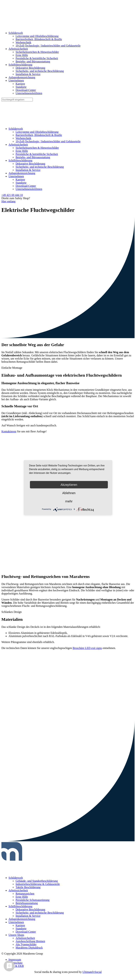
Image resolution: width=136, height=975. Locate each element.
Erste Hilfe (22, 55)
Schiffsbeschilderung (20, 64)
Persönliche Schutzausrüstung (33, 899)
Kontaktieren (8, 431)
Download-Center (26, 90)
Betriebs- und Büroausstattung (33, 61)
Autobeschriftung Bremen (30, 941)
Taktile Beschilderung (28, 887)
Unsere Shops (16, 934)
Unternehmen (16, 80)
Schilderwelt (15, 32)
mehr (68, 501)
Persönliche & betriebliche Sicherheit (37, 58)
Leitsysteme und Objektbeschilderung (37, 36)
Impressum (14, 959)
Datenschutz (15, 962)
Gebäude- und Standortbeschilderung (37, 880)
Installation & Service (28, 74)
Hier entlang (8, 201)
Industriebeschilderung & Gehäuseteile (38, 884)
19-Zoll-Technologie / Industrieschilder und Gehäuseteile (48, 45)
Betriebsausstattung (27, 903)
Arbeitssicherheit (18, 48)
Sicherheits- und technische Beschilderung (40, 71)
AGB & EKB (16, 965)
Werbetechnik (23, 42)
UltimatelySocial (92, 971)
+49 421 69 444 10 (12, 195)
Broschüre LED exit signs (87, 648)
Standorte (21, 86)
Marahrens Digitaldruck (29, 947)
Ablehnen (68, 493)
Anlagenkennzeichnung (21, 77)
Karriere (20, 83)
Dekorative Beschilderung (30, 67)
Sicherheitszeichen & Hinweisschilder (37, 51)
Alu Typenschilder (26, 944)
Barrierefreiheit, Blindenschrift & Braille (39, 39)
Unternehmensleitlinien (29, 93)
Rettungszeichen (25, 893)
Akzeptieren (69, 484)
